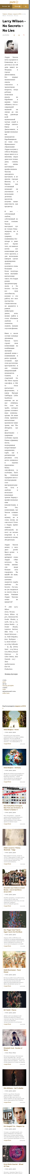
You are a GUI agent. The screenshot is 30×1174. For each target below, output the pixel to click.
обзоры (10, 14)
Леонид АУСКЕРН (8, 685)
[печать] (19, 35)
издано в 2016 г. (17, 14)
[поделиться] (14, 35)
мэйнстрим (6, 693)
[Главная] (14, 2)
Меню (17, 6)
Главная (4, 14)
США (4, 689)
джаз (4, 682)
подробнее (7, 743)
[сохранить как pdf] (24, 35)
